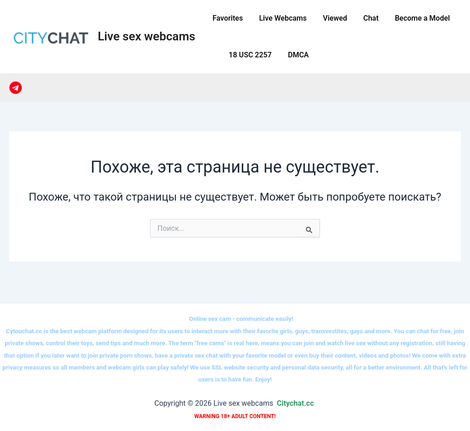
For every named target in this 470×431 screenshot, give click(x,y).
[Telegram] (15, 87)
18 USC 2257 (247, 54)
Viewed (331, 18)
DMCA (294, 54)
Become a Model (415, 18)
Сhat (365, 18)
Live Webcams (280, 18)
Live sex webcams (146, 36)
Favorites (227, 18)
